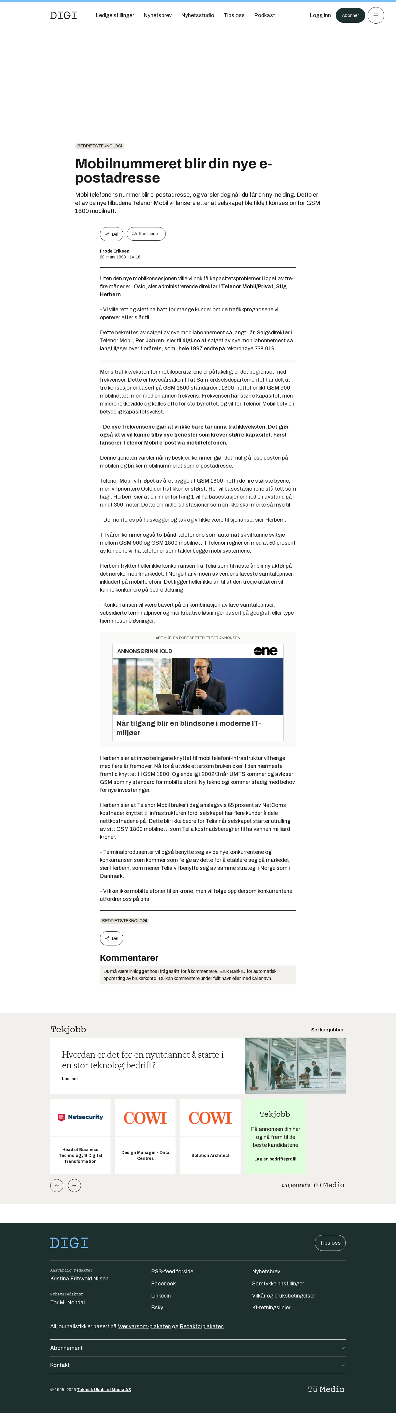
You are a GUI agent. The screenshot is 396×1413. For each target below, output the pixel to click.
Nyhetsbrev (266, 1271)
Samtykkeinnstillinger (278, 1284)
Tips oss (330, 1243)
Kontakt (198, 1365)
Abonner (349, 15)
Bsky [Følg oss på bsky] (157, 1308)
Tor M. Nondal (67, 1302)
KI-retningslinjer (271, 1308)
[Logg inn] (317, 15)
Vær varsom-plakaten (144, 1326)
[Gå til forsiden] (63, 15)
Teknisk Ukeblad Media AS (104, 1390)
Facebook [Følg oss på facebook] (163, 1284)
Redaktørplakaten (202, 1326)
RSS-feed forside (172, 1271)
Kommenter (146, 234)
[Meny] (376, 15)
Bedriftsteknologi (99, 146)
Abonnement (198, 1348)
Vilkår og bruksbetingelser (283, 1296)
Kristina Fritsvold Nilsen (79, 1279)
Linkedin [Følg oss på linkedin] (161, 1296)
